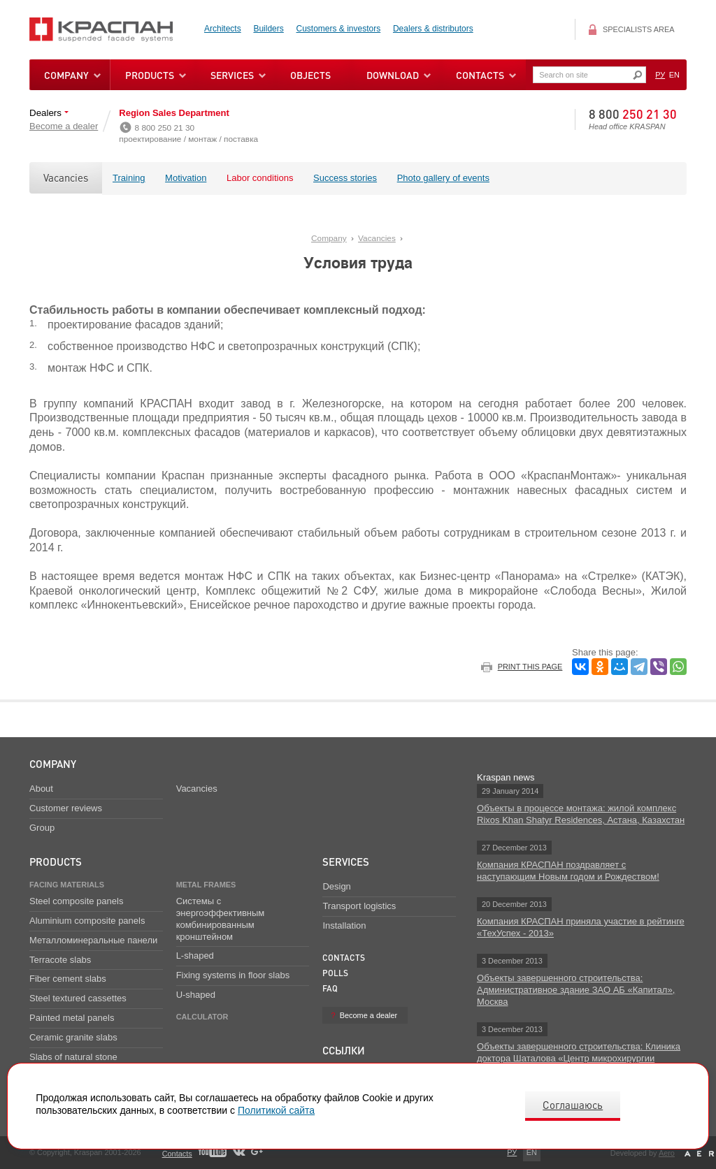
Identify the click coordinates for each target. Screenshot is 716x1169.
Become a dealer (63, 126)
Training (129, 178)
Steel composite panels (76, 901)
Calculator (202, 1016)
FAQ (330, 988)
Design (336, 886)
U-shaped (195, 994)
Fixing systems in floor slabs (233, 975)
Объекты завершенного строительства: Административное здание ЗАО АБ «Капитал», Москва (576, 990)
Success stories (345, 178)
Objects (310, 74)
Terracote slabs (60, 959)
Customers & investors (338, 29)
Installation (344, 925)
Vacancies (65, 177)
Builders (268, 29)
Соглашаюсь (573, 1105)
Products (149, 74)
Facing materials (66, 884)
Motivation (185, 178)
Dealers (46, 113)
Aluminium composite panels (87, 920)
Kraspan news (505, 777)
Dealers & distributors (433, 29)
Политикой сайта (276, 1110)
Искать (637, 75)
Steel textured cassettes (78, 998)
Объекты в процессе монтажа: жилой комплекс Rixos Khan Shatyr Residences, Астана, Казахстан (581, 814)
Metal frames (206, 884)
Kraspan (109, 29)
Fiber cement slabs (67, 978)
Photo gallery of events (443, 178)
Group (42, 827)
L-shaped (195, 955)
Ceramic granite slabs (73, 1037)
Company (329, 238)
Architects (222, 29)
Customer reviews (65, 808)
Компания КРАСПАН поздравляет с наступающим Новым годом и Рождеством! (568, 870)
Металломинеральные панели (93, 940)
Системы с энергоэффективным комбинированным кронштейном (220, 919)
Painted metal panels (71, 1017)
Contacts (343, 957)
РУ (660, 75)
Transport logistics (359, 906)
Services (345, 862)
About (41, 788)
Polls (335, 973)
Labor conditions (260, 178)
